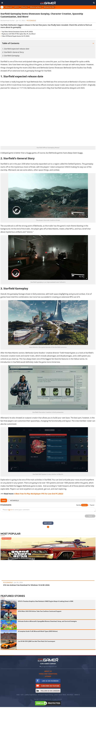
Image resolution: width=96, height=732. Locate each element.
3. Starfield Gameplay (10, 55)
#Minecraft (8, 7)
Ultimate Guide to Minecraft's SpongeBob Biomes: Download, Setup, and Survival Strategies (47, 621)
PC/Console (31, 20)
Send (90, 516)
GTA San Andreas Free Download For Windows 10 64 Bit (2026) (26, 585)
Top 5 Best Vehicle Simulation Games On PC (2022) (17, 31)
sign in (10, 510)
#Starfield (14, 500)
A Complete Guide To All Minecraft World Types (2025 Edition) (38, 631)
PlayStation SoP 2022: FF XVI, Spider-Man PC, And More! (18, 34)
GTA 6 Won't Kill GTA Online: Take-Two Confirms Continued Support (39, 611)
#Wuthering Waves (35, 7)
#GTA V (16, 7)
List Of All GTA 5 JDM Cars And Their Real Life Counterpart (36, 641)
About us (48, 671)
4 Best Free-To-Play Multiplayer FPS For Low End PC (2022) (38, 493)
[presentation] (8, 500)
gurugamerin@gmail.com (49, 666)
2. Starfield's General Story (13, 52)
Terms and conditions (48, 674)
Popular (92, 505)
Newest (84, 505)
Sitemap (48, 676)
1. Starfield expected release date (15, 49)
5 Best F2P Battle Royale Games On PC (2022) (15, 36)
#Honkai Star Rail (49, 7)
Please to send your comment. (16, 510)
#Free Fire (24, 7)
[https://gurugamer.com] (48, 659)
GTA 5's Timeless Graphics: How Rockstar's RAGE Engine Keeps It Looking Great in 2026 (45, 601)
